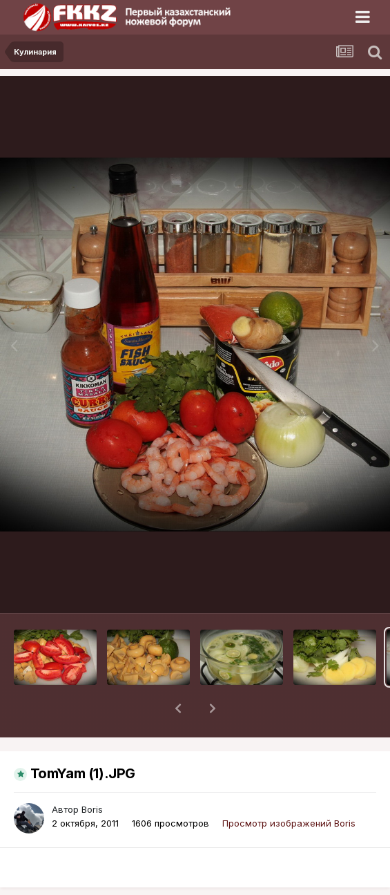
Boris (92, 773)
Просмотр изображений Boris (288, 787)
